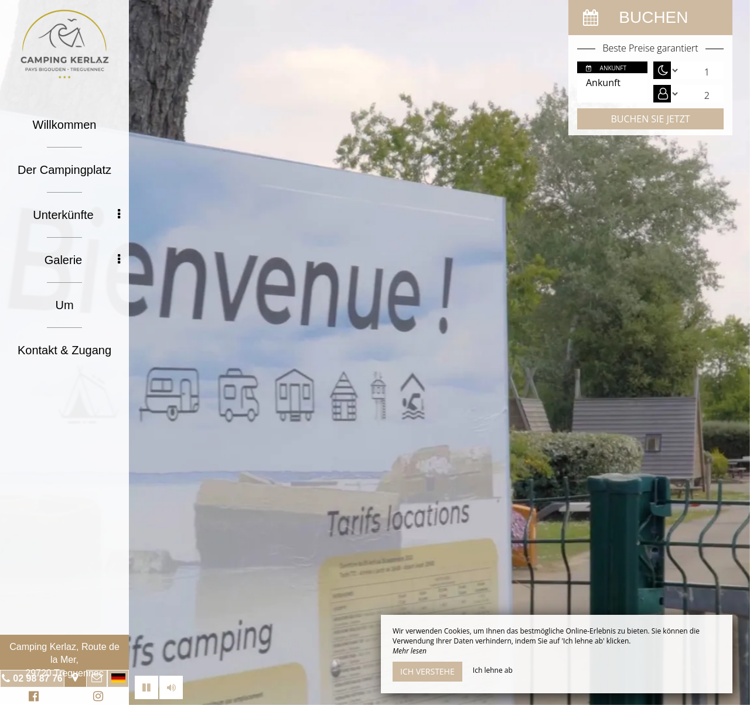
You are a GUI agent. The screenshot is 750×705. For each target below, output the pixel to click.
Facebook (32, 697)
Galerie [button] (82, 260)
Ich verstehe (427, 671)
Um (64, 305)
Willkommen (65, 124)
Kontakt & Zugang (64, 350)
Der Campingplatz (64, 169)
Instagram (96, 697)
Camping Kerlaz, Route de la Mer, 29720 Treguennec (64, 660)
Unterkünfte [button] (76, 214)
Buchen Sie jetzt (650, 118)
